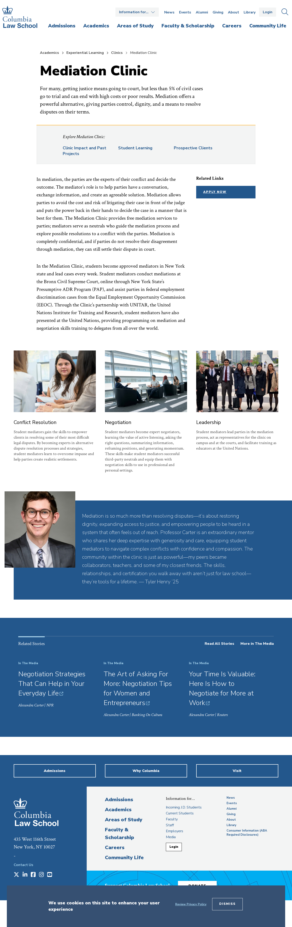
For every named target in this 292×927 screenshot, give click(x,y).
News (169, 12)
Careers (114, 847)
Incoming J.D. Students (184, 807)
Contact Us (23, 864)
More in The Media (257, 643)
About (233, 12)
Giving (218, 12)
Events (185, 12)
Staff (170, 825)
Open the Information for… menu (137, 12)
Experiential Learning (85, 52)
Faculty (172, 819)
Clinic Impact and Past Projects (84, 150)
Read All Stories (219, 643)
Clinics (117, 52)
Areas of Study (123, 819)
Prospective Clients (193, 148)
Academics (49, 52)
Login (267, 12)
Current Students (180, 813)
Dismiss (227, 904)
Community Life (124, 857)
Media (171, 837)
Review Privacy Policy (190, 904)
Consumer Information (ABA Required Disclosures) (247, 833)
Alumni (202, 12)
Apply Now (215, 192)
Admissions (119, 799)
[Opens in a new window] (16, 875)
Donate (200, 884)
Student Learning (135, 148)
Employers (174, 831)
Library (250, 12)
